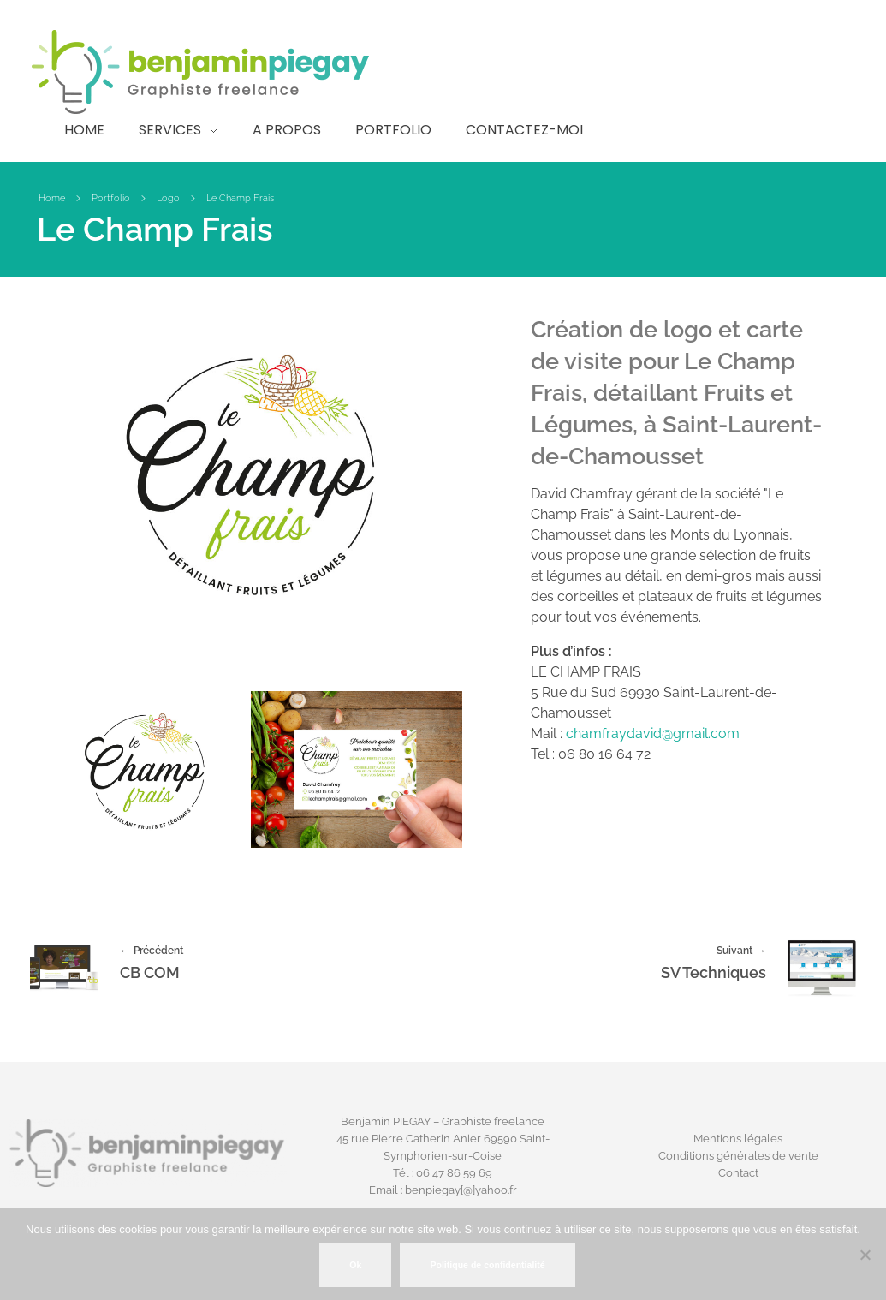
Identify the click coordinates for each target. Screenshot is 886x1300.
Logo (168, 198)
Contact (738, 1172)
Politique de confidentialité (487, 1265)
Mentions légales (737, 1138)
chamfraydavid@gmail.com (653, 733)
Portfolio (111, 198)
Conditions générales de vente (738, 1155)
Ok (355, 1265)
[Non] (864, 1254)
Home (52, 198)
